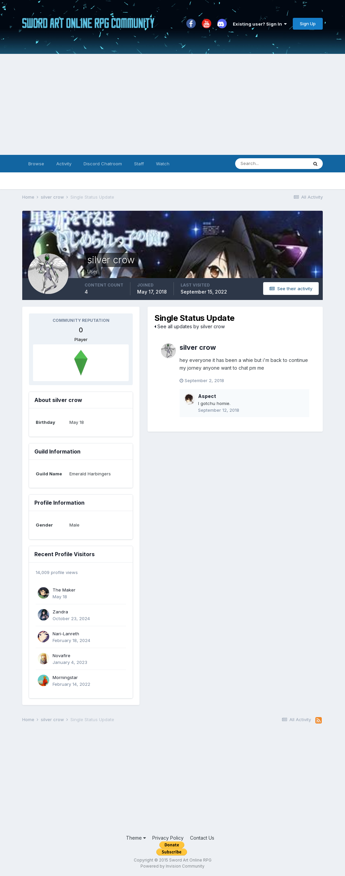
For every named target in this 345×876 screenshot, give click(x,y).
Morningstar (65, 677)
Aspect (207, 396)
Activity (63, 163)
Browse (36, 163)
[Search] (271, 163)
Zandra (60, 611)
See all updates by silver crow (189, 326)
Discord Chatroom (103, 163)
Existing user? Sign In (260, 24)
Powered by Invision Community (172, 866)
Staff (139, 163)
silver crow (198, 347)
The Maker (64, 590)
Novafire (61, 655)
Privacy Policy (168, 838)
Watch (162, 163)
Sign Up (308, 23)
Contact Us (202, 838)
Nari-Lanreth (66, 633)
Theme (136, 838)
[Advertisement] (172, 104)
